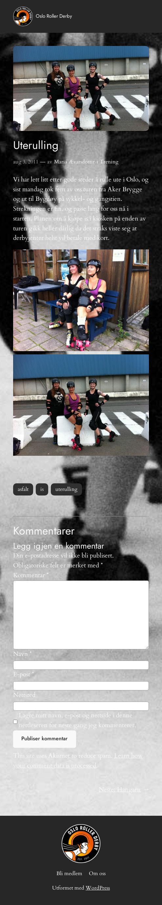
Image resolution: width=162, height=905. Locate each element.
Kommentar (31, 575)
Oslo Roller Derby (54, 16)
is (42, 489)
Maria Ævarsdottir (74, 161)
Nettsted (24, 695)
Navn (22, 654)
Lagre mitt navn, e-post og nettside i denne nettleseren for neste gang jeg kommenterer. (77, 720)
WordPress (98, 888)
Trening (109, 161)
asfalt (23, 489)
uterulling (66, 489)
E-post (23, 674)
